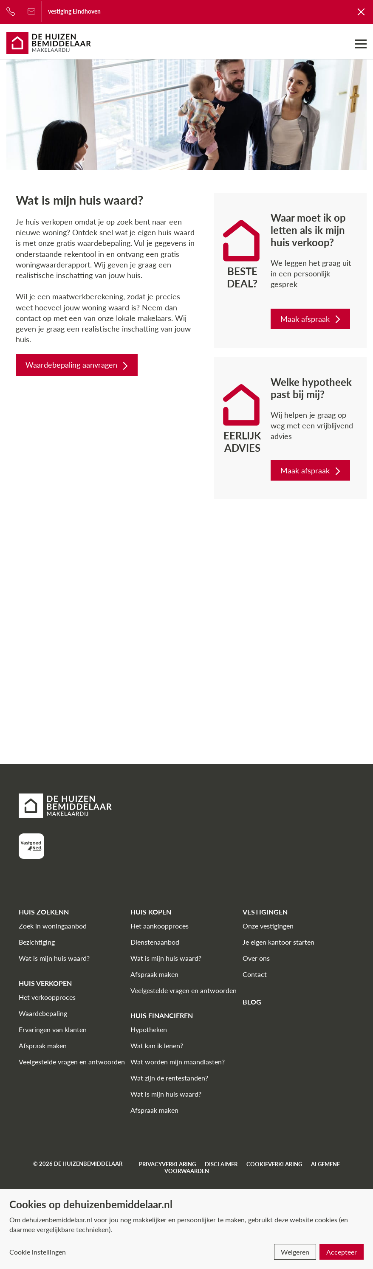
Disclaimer (221, 1163)
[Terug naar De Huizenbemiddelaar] (361, 11)
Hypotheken (148, 1029)
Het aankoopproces (159, 926)
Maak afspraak (311, 319)
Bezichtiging (37, 942)
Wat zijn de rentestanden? (169, 1078)
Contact (255, 974)
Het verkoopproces (47, 997)
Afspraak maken (43, 1045)
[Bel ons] (10, 11)
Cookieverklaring (274, 1163)
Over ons (256, 958)
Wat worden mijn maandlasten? (177, 1062)
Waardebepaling (43, 1013)
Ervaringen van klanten (53, 1029)
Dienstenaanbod (154, 942)
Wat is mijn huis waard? (54, 958)
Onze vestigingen (268, 926)
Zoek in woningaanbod (53, 926)
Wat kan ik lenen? (156, 1045)
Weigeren (295, 1252)
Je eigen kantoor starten (278, 942)
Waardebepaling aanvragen (77, 364)
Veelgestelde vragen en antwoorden (72, 1062)
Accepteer (341, 1252)
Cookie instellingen (37, 1252)
